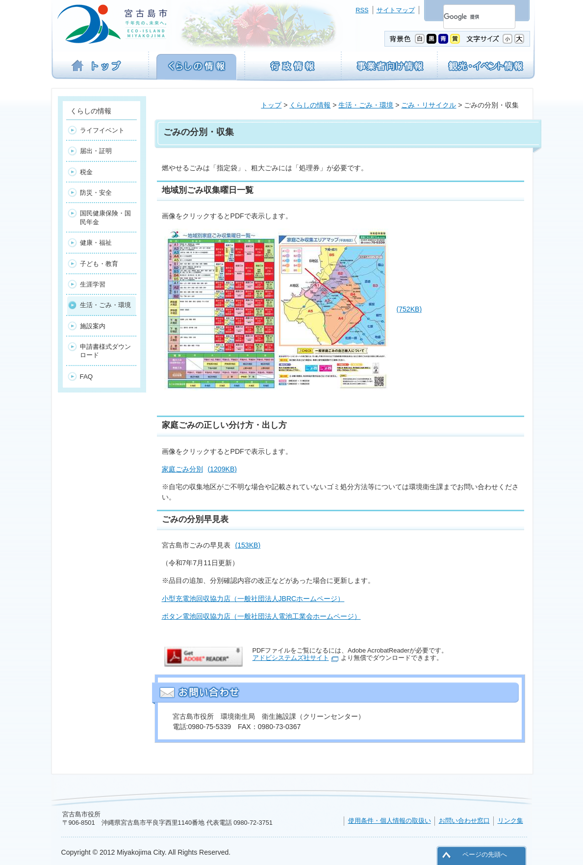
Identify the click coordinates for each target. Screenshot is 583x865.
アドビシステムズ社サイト (291, 657)
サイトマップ (396, 10)
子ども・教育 (99, 263)
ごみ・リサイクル (428, 105)
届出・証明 (96, 151)
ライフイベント (102, 130)
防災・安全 (96, 192)
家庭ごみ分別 (199, 469)
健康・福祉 (96, 242)
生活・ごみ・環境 (365, 105)
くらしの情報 (309, 105)
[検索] (467, 17)
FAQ (86, 376)
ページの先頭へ (484, 854)
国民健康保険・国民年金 (105, 217)
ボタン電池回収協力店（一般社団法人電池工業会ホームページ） (261, 616)
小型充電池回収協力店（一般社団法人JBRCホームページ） (253, 599)
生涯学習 (92, 284)
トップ (271, 105)
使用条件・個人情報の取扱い (389, 820)
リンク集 (510, 820)
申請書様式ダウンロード (105, 351)
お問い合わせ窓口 (464, 820)
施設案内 (92, 326)
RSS (361, 10)
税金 (86, 172)
